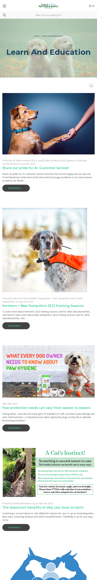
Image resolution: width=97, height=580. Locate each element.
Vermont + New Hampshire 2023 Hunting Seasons (43, 305)
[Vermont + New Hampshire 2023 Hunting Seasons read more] (16, 325)
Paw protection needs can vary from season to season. (46, 407)
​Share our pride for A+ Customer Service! (35, 168)
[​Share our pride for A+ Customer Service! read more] (16, 188)
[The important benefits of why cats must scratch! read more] (16, 527)
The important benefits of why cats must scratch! (42, 507)
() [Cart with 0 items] (92, 5)
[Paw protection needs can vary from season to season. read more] (16, 427)
